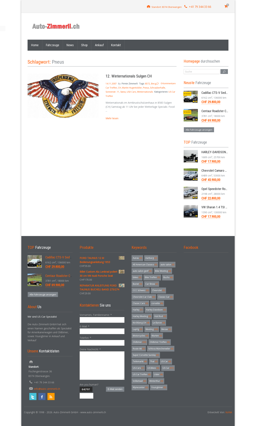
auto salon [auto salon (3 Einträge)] (167, 264)
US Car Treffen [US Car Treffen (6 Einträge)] (141, 374)
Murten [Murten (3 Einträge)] (157, 335)
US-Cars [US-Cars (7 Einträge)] (138, 367)
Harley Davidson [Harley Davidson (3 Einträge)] (156, 309)
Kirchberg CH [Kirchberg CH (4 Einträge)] (141, 322)
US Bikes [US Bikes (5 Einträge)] (153, 367)
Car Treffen (111, 87)
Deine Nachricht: (90, 349)
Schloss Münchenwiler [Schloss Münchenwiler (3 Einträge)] (160, 348)
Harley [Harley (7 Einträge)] (137, 309)
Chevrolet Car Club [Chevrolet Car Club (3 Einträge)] (144, 296)
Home (35, 45)
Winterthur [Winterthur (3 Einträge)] (156, 380)
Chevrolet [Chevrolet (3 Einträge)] (158, 290)
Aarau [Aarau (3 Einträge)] (137, 257)
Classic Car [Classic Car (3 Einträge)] (165, 296)
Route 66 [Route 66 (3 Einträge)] (139, 348)
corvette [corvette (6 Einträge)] (157, 303)
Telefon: (85, 337)
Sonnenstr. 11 (112, 91)
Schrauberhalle (157, 87)
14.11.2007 (111, 83)
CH (119, 87)
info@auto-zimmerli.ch (47, 388)
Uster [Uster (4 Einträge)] (158, 374)
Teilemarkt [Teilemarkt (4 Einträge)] (139, 361)
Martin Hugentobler (132, 87)
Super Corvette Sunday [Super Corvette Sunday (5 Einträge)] (146, 355)
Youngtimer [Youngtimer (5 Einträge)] (158, 387)
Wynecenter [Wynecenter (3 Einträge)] (140, 387)
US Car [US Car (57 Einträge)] (168, 367)
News (70, 45)
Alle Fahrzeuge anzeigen (199, 129)
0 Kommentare (168, 83)
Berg (153, 83)
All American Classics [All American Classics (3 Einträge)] (145, 264)
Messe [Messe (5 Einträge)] (166, 329)
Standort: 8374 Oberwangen (166, 7)
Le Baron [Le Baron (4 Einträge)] (159, 322)
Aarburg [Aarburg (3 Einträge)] (151, 257)
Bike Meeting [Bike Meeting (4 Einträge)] (163, 270)
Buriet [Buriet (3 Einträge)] (137, 283)
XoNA (228, 412)
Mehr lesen (112, 118)
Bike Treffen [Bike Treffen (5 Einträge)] (152, 277)
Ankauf (99, 45)
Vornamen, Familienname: (96, 315)
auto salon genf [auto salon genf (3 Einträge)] (142, 270)
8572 (147, 83)
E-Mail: (84, 326)
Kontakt (116, 45)
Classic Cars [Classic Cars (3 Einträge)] (140, 303)
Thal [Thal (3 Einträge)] (153, 361)
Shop (84, 45)
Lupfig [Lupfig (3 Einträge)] (137, 329)
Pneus (146, 87)
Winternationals (145, 91)
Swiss (123, 91)
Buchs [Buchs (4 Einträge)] (167, 277)
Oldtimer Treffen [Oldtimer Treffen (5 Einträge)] (160, 342)
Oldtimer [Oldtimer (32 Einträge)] (139, 342)
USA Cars (131, 91)
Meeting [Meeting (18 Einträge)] (152, 329)
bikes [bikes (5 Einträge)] (137, 277)
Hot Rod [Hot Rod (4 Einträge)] (160, 316)
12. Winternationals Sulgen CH (129, 76)
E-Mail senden (115, 389)
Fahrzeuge (52, 45)
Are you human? (89, 384)
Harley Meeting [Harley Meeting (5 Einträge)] (142, 316)
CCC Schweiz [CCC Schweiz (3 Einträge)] (140, 290)
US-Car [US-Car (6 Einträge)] (166, 361)
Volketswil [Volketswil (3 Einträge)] (139, 380)
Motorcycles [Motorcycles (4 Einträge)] (140, 335)
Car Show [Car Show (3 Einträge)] (151, 283)
